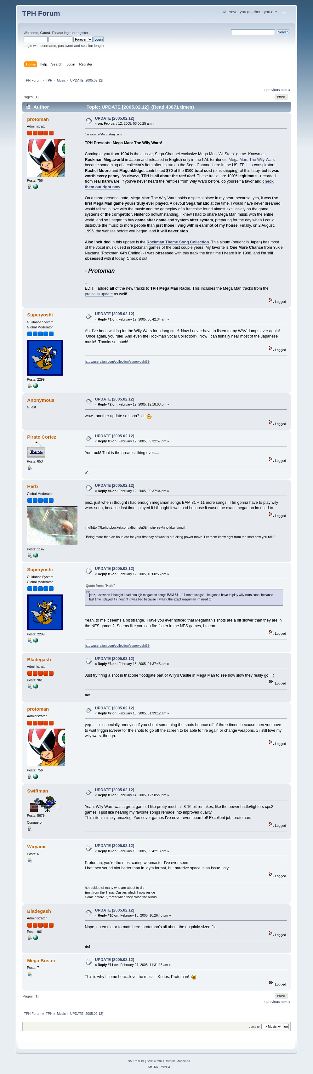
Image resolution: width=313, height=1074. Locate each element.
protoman (38, 119)
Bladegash (39, 659)
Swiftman (37, 790)
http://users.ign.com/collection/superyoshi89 (117, 361)
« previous (272, 90)
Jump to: (255, 1026)
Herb (32, 486)
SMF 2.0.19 (136, 1061)
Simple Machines (178, 1061)
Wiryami (36, 846)
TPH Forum (41, 13)
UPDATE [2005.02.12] (114, 118)
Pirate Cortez (41, 437)
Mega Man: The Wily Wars (252, 159)
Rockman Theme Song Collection (178, 242)
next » (286, 90)
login (67, 33)
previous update (99, 294)
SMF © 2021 (155, 1061)
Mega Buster (41, 960)
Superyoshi (40, 314)
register (82, 33)
